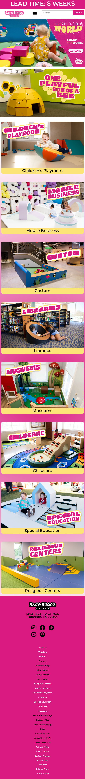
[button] (34, 13)
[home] (14, 14)
